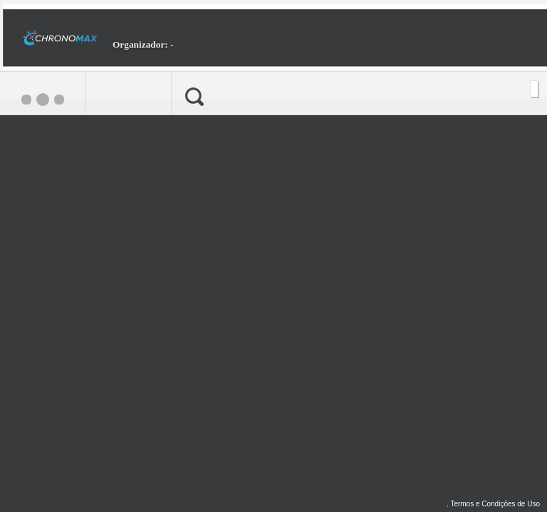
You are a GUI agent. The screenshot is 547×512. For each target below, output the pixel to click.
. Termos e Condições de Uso (493, 504)
